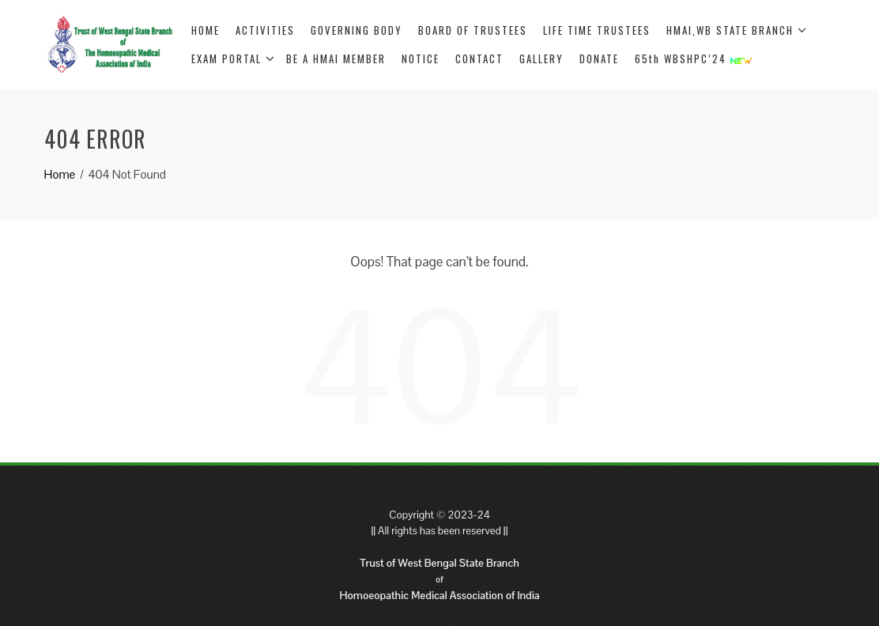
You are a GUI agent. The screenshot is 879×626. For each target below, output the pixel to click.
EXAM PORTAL (232, 58)
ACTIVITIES (265, 30)
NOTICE (421, 58)
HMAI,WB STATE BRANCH (736, 30)
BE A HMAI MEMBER (336, 58)
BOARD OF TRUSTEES (472, 30)
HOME (205, 30)
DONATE (599, 58)
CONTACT (479, 58)
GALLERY (541, 58)
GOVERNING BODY (356, 30)
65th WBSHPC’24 (693, 58)
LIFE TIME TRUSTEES (597, 30)
